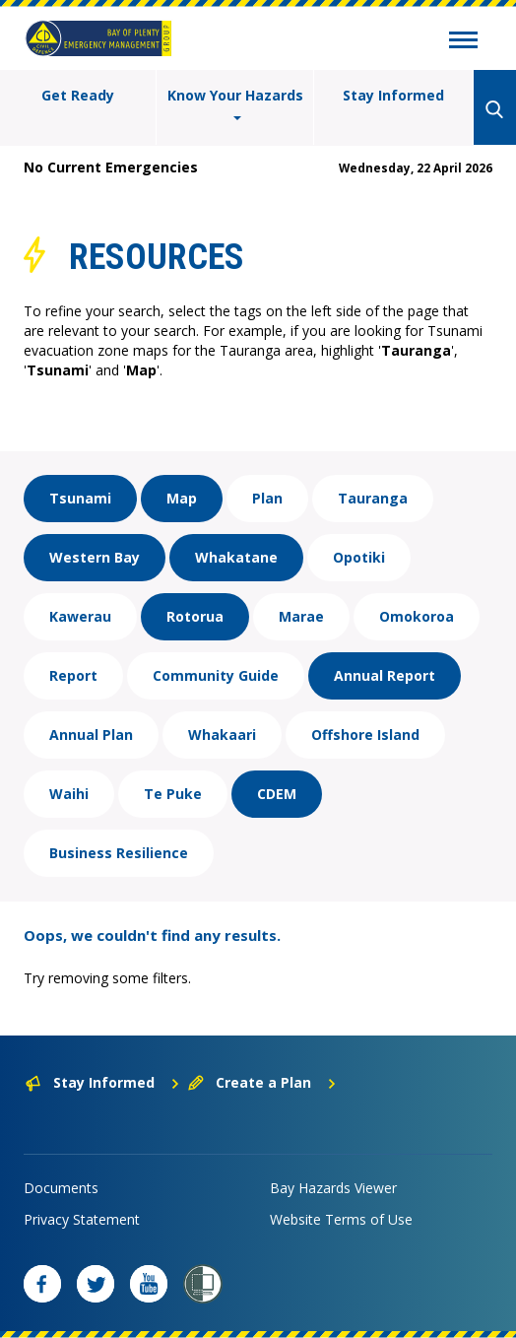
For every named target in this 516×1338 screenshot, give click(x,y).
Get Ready (77, 95)
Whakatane (236, 557)
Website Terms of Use (341, 1219)
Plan (267, 498)
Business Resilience (118, 852)
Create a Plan (262, 1082)
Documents (61, 1187)
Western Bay (94, 557)
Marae (301, 616)
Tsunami (80, 498)
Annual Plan (91, 734)
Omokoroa (416, 616)
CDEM (276, 793)
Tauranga (373, 498)
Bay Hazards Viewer (333, 1187)
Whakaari (222, 734)
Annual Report (384, 675)
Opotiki (359, 557)
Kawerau (80, 616)
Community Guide (216, 675)
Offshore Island (365, 734)
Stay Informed (393, 95)
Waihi (69, 793)
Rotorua (195, 616)
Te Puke (173, 793)
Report (73, 675)
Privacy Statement (82, 1219)
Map (181, 498)
